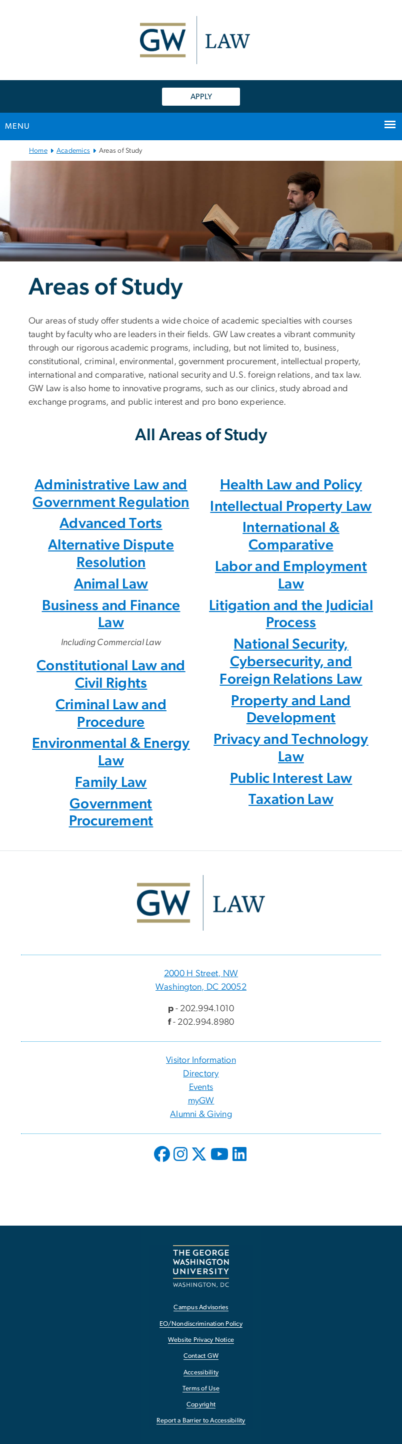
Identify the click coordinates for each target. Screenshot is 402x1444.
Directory (200, 1073)
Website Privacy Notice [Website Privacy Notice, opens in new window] (201, 1340)
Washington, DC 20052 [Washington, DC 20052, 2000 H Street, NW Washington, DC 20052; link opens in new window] (201, 987)
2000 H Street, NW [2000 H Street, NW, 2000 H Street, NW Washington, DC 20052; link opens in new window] (201, 973)
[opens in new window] (163, 1162)
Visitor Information (201, 1060)
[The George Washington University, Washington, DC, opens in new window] (201, 1266)
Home (38, 150)
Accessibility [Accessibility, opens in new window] (201, 1372)
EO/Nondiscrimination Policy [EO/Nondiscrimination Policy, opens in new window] (201, 1324)
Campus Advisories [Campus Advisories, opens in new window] (201, 1307)
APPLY (201, 97)
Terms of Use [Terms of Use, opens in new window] (201, 1388)
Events (201, 1087)
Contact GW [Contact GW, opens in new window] (201, 1356)
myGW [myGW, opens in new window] (201, 1100)
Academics (73, 150)
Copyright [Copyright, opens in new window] (201, 1404)
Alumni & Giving (201, 1114)
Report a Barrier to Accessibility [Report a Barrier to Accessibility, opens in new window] (200, 1420)
